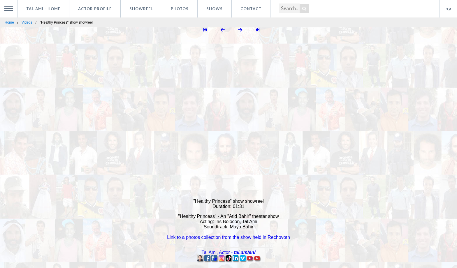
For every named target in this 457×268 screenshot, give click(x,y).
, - (229, 252)
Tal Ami (43, 8)
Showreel (141, 8)
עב (448, 8)
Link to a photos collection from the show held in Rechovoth (228, 237)
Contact (250, 8)
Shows (214, 8)
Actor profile (95, 8)
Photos (180, 8)
